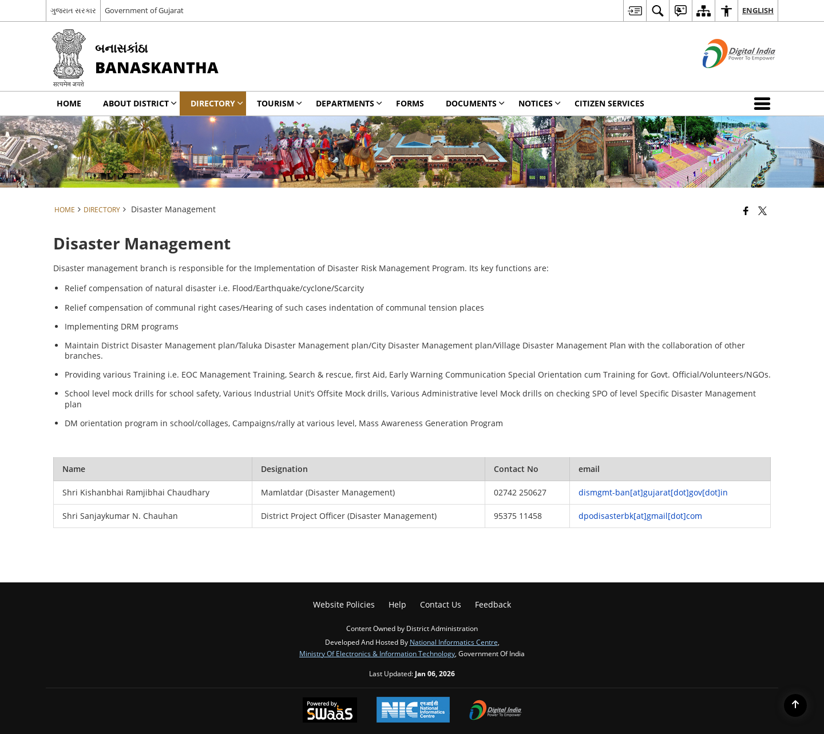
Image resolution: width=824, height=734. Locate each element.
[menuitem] (634, 10)
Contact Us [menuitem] (440, 604)
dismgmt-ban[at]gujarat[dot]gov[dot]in (653, 492)
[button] (764, 104)
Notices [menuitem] (539, 103)
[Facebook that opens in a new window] (746, 210)
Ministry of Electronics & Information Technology (377, 653)
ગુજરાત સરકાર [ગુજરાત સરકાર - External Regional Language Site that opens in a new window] (73, 10)
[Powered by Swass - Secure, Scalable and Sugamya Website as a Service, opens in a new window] (330, 711)
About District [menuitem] (140, 103)
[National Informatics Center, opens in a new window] (413, 710)
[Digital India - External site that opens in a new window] (724, 77)
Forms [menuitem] (410, 103)
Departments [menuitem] (349, 103)
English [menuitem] (758, 10)
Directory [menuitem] (217, 103)
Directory (102, 209)
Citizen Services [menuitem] (609, 103)
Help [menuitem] (397, 604)
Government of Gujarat (144, 10)
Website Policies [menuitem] (344, 604)
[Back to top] (795, 705)
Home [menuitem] (69, 103)
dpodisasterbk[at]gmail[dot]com (640, 515)
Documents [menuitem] (475, 103)
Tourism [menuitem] (279, 103)
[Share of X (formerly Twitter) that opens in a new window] (762, 210)
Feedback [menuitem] (493, 604)
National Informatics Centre (454, 641)
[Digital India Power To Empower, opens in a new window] (495, 711)
